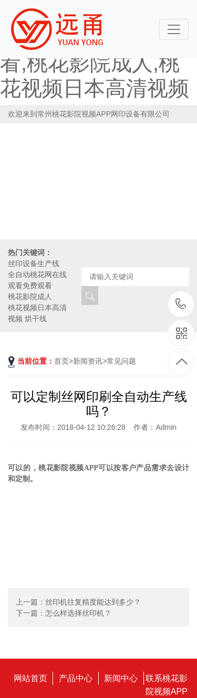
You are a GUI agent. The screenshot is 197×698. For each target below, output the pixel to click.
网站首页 (30, 678)
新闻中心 (121, 678)
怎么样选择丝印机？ (78, 613)
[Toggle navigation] (174, 29)
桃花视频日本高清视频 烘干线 (37, 313)
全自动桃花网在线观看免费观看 (37, 280)
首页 (61, 361)
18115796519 (181, 303)
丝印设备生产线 (33, 263)
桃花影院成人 (30, 296)
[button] (185, 198)
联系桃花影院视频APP (167, 679)
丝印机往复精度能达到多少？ (93, 602)
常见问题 (121, 361)
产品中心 (75, 678)
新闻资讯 (87, 361)
